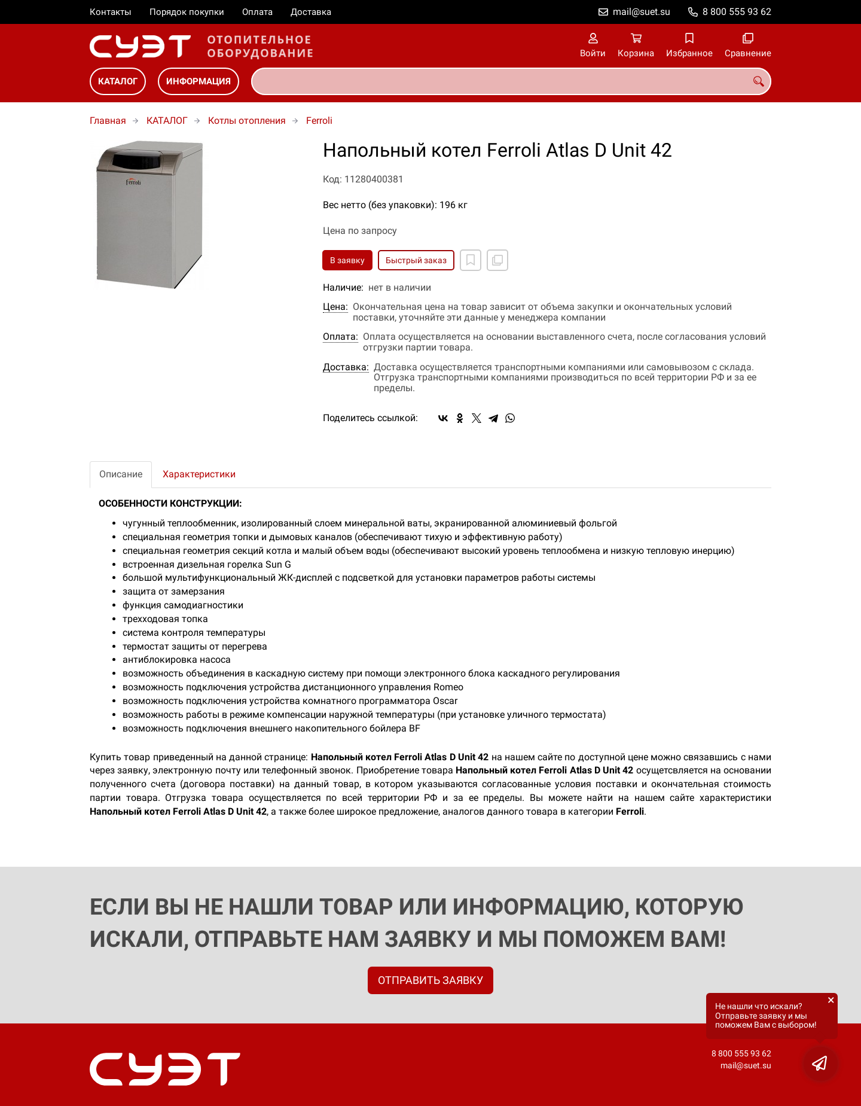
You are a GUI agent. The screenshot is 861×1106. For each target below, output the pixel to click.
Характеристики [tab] (199, 474)
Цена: (335, 306)
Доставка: (346, 367)
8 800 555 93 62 (737, 11)
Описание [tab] (120, 474)
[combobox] (511, 81)
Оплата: (340, 336)
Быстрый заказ (416, 260)
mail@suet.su (641, 11)
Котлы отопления (247, 120)
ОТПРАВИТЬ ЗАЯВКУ (430, 980)
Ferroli (319, 120)
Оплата (257, 12)
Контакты (111, 12)
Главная (108, 120)
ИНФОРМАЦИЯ (198, 81)
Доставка (311, 12)
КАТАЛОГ (118, 81)
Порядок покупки (186, 12)
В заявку (347, 260)
